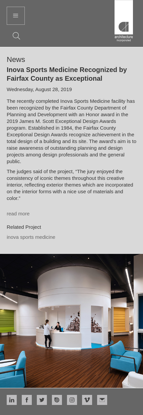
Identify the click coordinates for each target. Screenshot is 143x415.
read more (18, 213)
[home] (124, 22)
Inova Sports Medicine (31, 237)
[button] (16, 16)
